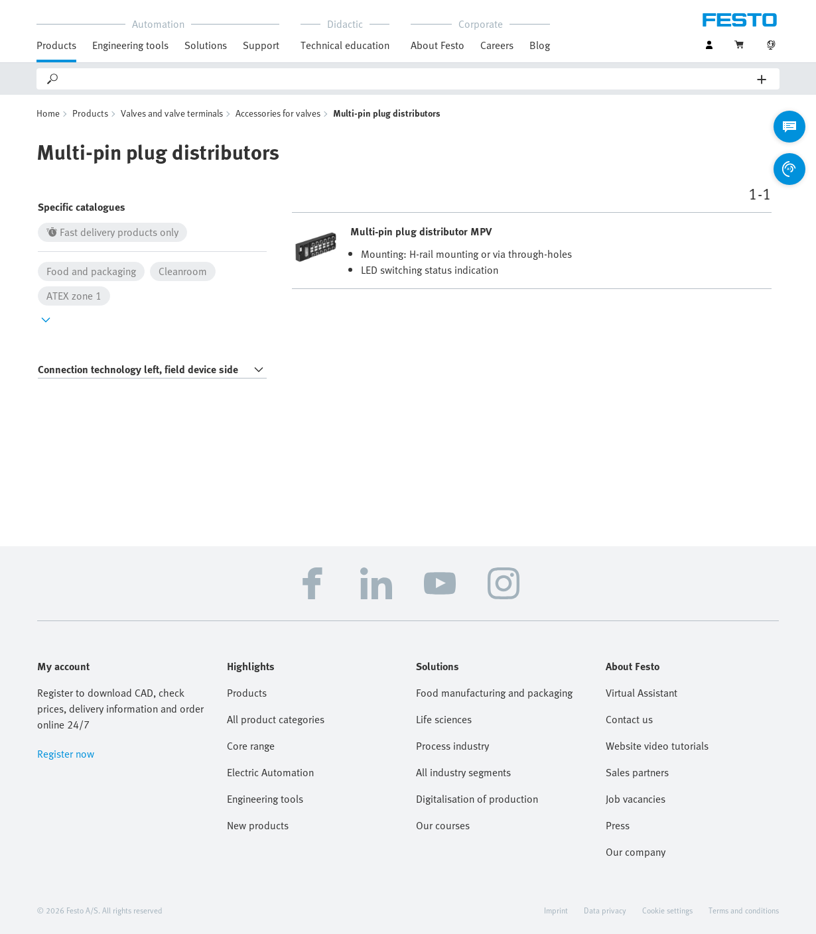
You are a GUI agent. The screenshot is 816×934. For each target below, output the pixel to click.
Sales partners (637, 772)
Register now (65, 754)
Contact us (629, 719)
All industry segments (463, 772)
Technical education (345, 45)
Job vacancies (635, 799)
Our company (635, 852)
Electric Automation (270, 772)
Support (261, 45)
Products (56, 45)
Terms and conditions (744, 910)
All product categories (275, 719)
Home (48, 113)
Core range (251, 746)
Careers (496, 45)
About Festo (437, 45)
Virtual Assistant (641, 693)
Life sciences (444, 719)
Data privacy (605, 910)
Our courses (443, 825)
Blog (539, 45)
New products (258, 825)
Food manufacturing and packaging (494, 693)
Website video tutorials (657, 746)
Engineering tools (130, 45)
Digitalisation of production (477, 799)
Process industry (452, 746)
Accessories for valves (278, 113)
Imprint (556, 910)
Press (618, 825)
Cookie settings (667, 910)
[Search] (409, 78)
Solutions (205, 45)
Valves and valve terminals (172, 113)
